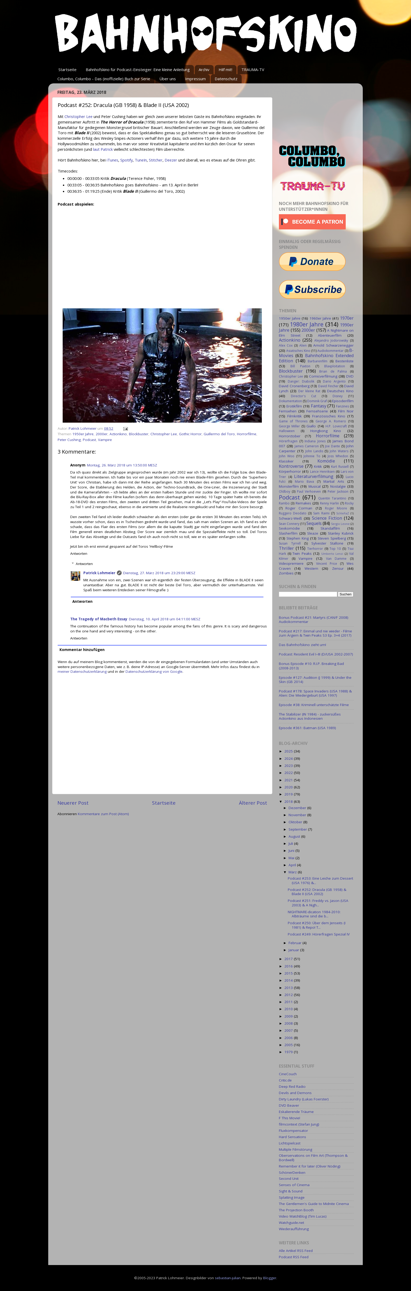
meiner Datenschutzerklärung (82, 671)
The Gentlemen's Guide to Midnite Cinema (314, 1203)
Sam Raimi (321, 513)
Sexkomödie (289, 528)
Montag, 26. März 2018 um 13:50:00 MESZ (122, 465)
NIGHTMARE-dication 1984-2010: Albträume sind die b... (314, 914)
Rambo (284, 503)
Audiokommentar (330, 350)
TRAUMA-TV (252, 69)
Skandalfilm (330, 528)
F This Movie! (289, 1118)
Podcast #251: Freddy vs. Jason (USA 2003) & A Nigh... (318, 902)
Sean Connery (289, 523)
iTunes (112, 160)
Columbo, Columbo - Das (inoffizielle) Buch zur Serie (103, 78)
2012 (289, 994)
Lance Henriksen (322, 471)
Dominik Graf (317, 401)
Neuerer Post (73, 802)
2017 (289, 958)
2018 (289, 801)
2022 (289, 772)
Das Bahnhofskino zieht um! (302, 644)
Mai (292, 858)
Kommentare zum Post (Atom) (103, 813)
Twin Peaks (302, 553)
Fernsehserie (317, 411)
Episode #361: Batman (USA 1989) (307, 727)
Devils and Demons (295, 1092)
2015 (289, 973)
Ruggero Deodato (292, 513)
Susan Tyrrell (290, 543)
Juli (291, 843)
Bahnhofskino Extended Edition (316, 358)
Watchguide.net (291, 1222)
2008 (289, 1023)
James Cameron (307, 446)
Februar (295, 942)
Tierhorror (315, 548)
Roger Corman (298, 508)
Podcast (89, 439)
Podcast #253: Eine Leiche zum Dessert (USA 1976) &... (320, 880)
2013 (289, 987)
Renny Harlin (329, 503)
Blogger (269, 1278)
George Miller (289, 426)
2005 (289, 1044)
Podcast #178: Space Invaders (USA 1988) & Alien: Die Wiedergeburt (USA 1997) (315, 693)
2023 (289, 765)
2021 (289, 780)
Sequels (314, 523)
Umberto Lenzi (332, 554)
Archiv (204, 69)
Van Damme (336, 558)
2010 (289, 1009)
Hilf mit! (225, 69)
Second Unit (289, 1178)
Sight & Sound (290, 1191)
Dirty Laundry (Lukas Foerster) (304, 1099)
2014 (289, 980)
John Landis (314, 451)
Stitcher (156, 160)
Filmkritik (294, 416)
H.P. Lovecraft (336, 426)
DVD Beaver (289, 1105)
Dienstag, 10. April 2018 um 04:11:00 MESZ (164, 619)
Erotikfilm (294, 406)
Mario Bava (304, 481)
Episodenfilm (343, 401)
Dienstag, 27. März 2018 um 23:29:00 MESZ (159, 573)
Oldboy (284, 491)
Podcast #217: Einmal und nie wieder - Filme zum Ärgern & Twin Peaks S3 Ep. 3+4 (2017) (315, 633)
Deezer (171, 160)
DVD (350, 376)
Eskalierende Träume (296, 1111)
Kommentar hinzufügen (82, 649)
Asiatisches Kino (298, 350)
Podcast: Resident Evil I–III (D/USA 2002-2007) (316, 654)
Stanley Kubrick (341, 533)
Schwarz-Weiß (290, 518)
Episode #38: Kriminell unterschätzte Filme (314, 704)
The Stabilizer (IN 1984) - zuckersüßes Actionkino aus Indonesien (310, 716)
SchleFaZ (342, 513)
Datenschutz (226, 78)
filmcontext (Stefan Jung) (299, 1124)
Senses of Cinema (294, 1184)
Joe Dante (332, 446)
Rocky (349, 503)
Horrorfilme (246, 434)
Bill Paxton (300, 366)
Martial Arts (333, 481)
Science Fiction (327, 518)
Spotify (126, 160)
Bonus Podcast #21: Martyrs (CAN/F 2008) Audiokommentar (313, 619)
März (293, 872)
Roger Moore (336, 508)
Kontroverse (291, 466)
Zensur (338, 568)
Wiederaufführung (294, 1229)
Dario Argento (334, 381)
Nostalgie (338, 486)
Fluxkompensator (293, 1130)
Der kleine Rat (309, 391)
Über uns (167, 78)
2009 (289, 1016)
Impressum (195, 78)
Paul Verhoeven (309, 491)
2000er (101, 434)
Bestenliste (345, 361)
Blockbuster (138, 434)
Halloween (287, 431)
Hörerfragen (288, 441)
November (298, 815)
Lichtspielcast (289, 1143)
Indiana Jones (315, 441)
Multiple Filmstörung (295, 1149)
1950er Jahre (83, 434)
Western (311, 568)
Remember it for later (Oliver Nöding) (309, 1166)
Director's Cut (303, 396)
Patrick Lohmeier (99, 573)
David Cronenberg (294, 386)
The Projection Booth (296, 1210)
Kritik (318, 466)
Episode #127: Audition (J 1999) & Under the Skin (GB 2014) (315, 679)
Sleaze (312, 533)
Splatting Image (292, 1197)
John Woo (286, 456)
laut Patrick (103, 149)
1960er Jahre (320, 318)
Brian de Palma (333, 371)
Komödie (326, 461)
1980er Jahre (307, 324)
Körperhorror (290, 471)
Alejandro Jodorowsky (331, 340)
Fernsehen (287, 411)
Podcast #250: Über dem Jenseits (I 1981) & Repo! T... (316, 925)
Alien (303, 345)
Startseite (67, 69)
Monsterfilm (289, 486)
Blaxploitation (334, 366)
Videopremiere (291, 563)
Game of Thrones (293, 421)
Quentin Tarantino (332, 498)
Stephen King (297, 538)
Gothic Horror (190, 434)
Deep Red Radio (292, 1086)
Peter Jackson (338, 491)
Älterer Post (253, 802)
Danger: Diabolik (301, 381)
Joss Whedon (338, 456)
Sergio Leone (340, 524)
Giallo (311, 426)
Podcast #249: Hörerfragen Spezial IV (319, 934)
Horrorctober (289, 436)
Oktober (296, 822)
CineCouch (288, 1074)
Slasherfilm (288, 533)
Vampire (105, 439)
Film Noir (346, 411)
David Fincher (328, 386)
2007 (289, 1030)
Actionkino (118, 434)
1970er (347, 318)
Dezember (298, 807)
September (298, 829)
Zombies (286, 573)
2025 (289, 751)
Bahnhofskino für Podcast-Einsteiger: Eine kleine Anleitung (138, 69)
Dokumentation (290, 401)
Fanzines (342, 406)
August (295, 836)
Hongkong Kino (325, 430)
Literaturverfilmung (313, 476)
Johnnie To (312, 456)
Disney (338, 396)
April (293, 865)
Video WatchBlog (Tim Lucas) (303, 1216)
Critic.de (285, 1080)
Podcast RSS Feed (294, 1257)
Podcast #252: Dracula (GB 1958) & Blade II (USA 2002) (317, 891)
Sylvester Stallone (327, 543)
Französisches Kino (328, 416)
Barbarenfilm (317, 361)
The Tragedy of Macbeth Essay (98, 619)
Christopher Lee (78, 116)
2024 (289, 758)
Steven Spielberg (332, 538)
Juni (292, 850)
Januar (294, 950)
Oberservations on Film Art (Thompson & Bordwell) (313, 1157)
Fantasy (318, 406)
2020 (289, 787)
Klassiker (286, 461)
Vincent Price (326, 563)
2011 (289, 1001)
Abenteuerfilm (330, 335)
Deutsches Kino (340, 391)
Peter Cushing (69, 439)
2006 (289, 1037)
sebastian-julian (228, 1278)
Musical (315, 486)
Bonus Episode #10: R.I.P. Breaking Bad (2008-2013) (311, 665)
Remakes (303, 503)
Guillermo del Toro (219, 434)
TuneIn (141, 160)
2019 (289, 794)
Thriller (286, 548)
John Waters (339, 451)
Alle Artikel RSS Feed (296, 1250)
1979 (289, 1052)
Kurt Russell (340, 466)
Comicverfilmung (323, 376)
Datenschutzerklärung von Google (154, 671)
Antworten (78, 553)
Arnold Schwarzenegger (333, 345)
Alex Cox (286, 345)
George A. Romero (331, 421)
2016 (289, 966)
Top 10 (335, 548)
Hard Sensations (292, 1136)
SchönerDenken (292, 1172)
